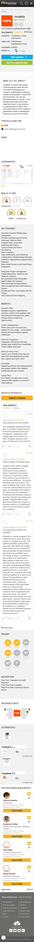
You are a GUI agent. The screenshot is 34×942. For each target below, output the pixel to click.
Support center (25, 911)
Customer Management (15, 10)
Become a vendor (9, 905)
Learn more (5, 889)
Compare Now (27, 756)
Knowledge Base (26, 902)
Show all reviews (8, 627)
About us (23, 905)
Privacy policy (25, 917)
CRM (26, 10)
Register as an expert (10, 908)
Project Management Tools (14, 129)
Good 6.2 (6, 746)
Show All (30, 889)
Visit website (19, 57)
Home (3, 10)
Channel (6, 917)
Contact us (24, 908)
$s (10, 3)
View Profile (17, 810)
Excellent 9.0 (8, 773)
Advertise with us (9, 911)
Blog (4, 914)
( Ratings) (23, 32)
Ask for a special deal (17, 62)
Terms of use (24, 914)
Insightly (21, 19)
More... (24, 51)
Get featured (7, 902)
